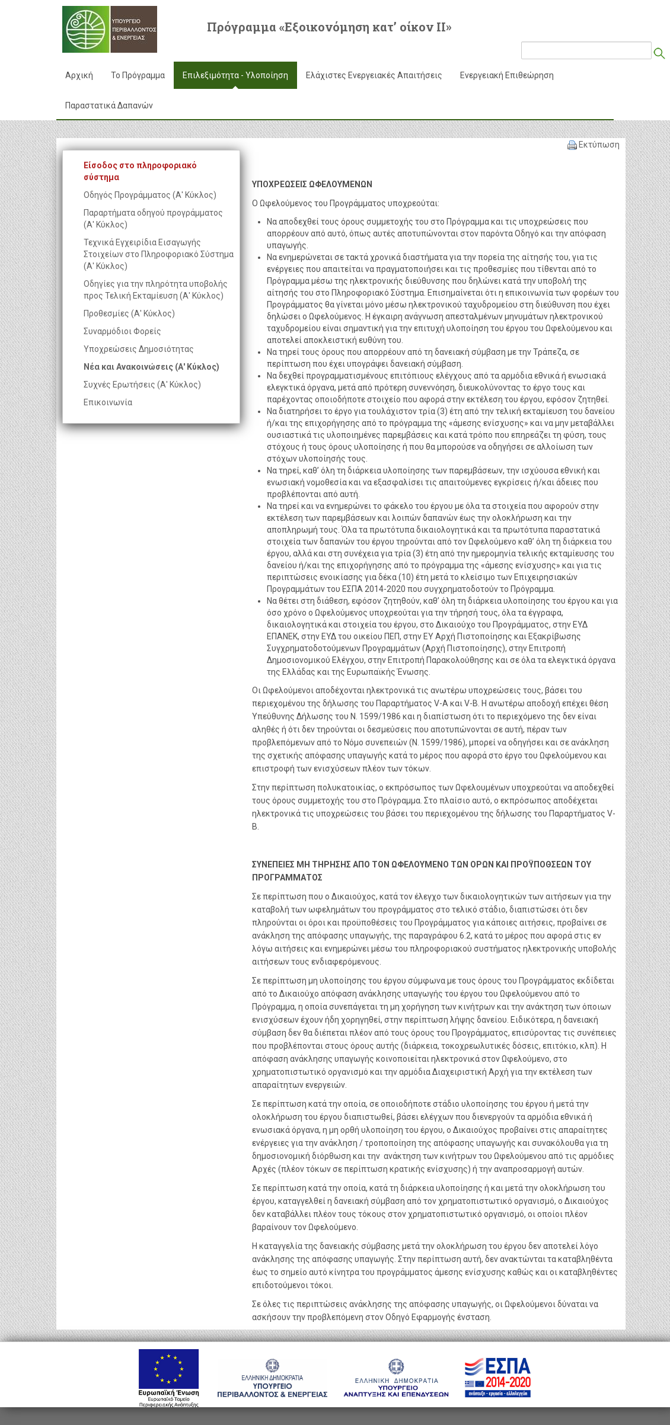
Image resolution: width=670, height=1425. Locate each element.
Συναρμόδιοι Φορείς (122, 331)
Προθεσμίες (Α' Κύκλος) (129, 313)
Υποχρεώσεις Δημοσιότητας (139, 349)
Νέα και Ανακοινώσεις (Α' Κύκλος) (151, 367)
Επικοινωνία (108, 402)
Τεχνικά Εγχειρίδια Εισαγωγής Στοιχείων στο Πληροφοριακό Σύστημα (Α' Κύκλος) (159, 254)
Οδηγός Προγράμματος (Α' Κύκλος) (150, 195)
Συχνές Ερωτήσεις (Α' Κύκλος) (142, 384)
